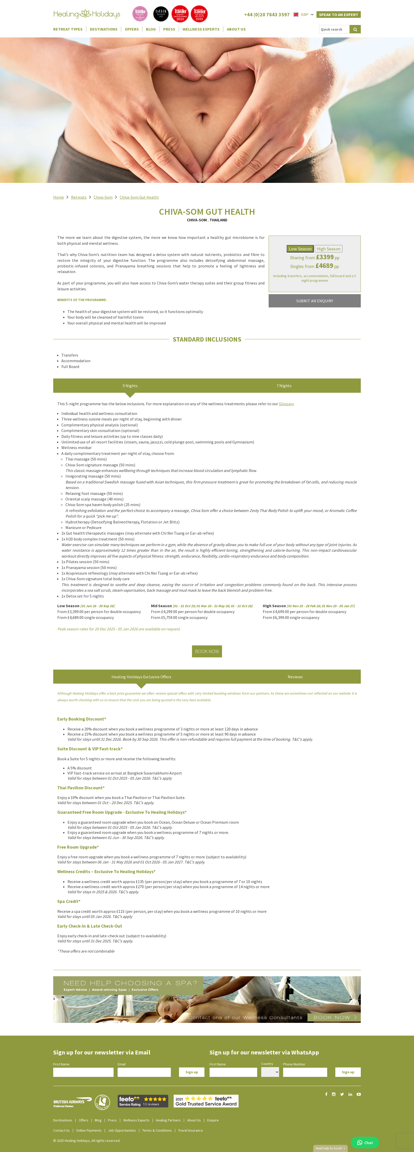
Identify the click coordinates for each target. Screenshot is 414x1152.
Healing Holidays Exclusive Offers (141, 677)
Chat (365, 1142)
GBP (301, 14)
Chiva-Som (103, 197)
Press (169, 29)
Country (267, 1063)
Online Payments (89, 1130)
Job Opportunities (122, 1130)
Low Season (300, 249)
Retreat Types (67, 29)
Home (58, 197)
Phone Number (294, 1064)
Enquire (213, 1120)
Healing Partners (168, 1120)
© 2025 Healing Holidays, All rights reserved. (86, 1140)
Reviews (295, 677)
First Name (61, 1064)
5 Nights (130, 385)
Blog (151, 29)
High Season (328, 249)
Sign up (192, 1072)
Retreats (79, 197)
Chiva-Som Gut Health (139, 197)
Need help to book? (330, 1148)
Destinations (103, 29)
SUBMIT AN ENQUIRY (314, 300)
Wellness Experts (201, 29)
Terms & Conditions (157, 1130)
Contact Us (61, 1130)
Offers (132, 29)
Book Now (207, 651)
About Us (236, 29)
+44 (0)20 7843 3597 (267, 14)
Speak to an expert (338, 14)
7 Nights (284, 385)
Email (122, 1064)
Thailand (218, 219)
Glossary (286, 403)
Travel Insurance (190, 1130)
